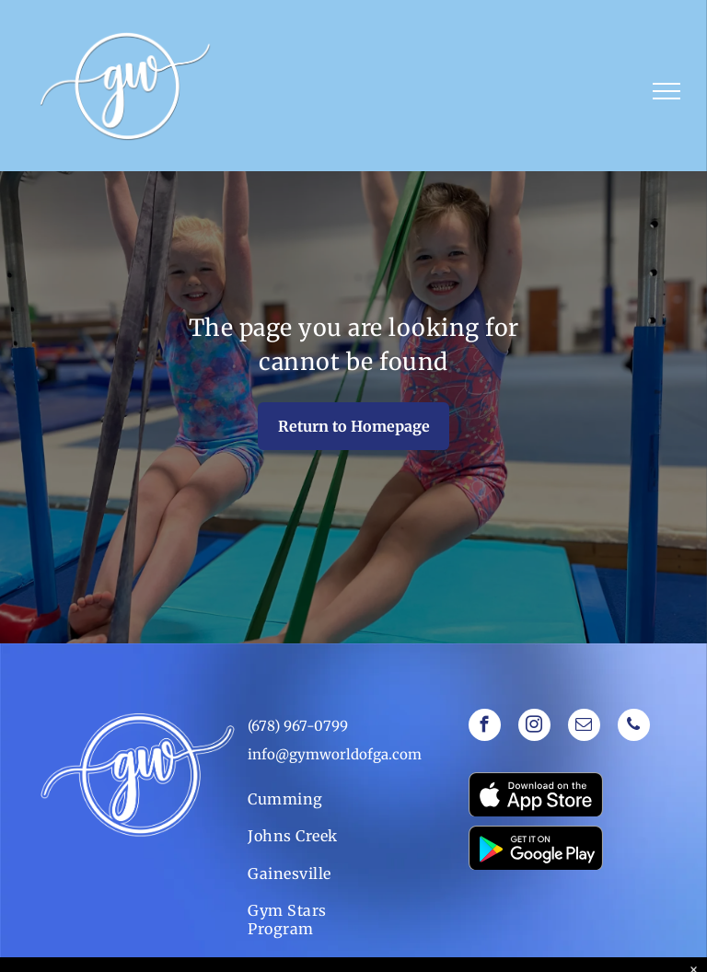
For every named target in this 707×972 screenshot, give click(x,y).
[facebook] (485, 727)
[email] (584, 727)
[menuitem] (309, 799)
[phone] (634, 727)
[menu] (666, 91)
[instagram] (534, 727)
